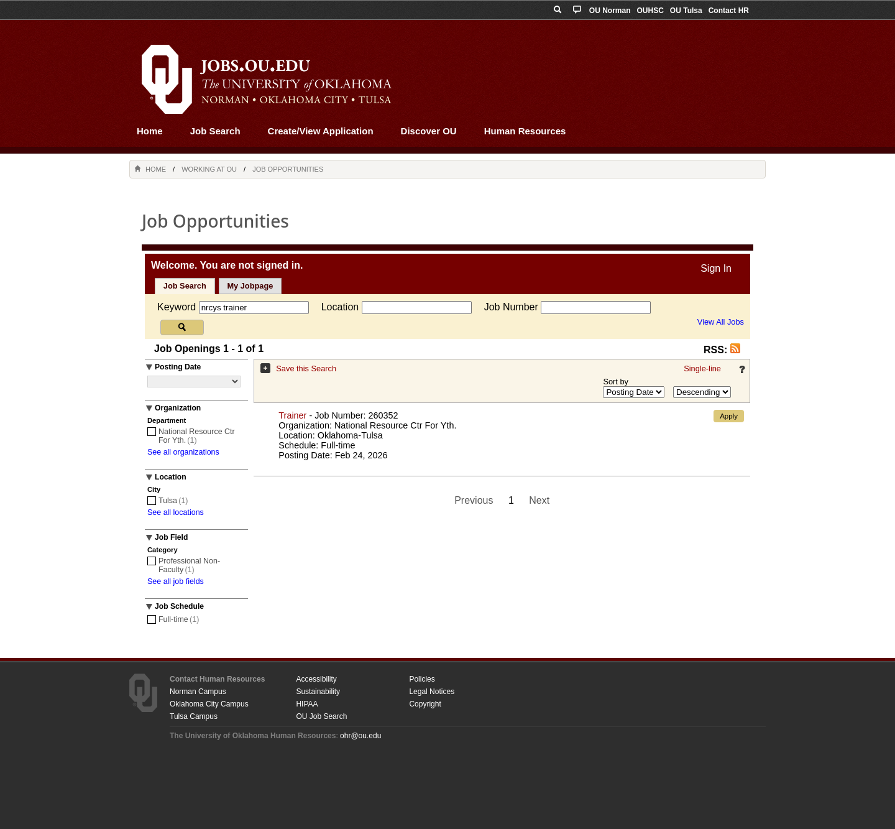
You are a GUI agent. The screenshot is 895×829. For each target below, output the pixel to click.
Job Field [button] (171, 537)
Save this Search (306, 368)
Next (539, 500)
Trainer (292, 415)
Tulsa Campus (194, 716)
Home (150, 131)
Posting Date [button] (178, 367)
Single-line (702, 368)
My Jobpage (250, 285)
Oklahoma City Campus (209, 704)
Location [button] (170, 477)
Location (341, 307)
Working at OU (209, 169)
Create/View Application (321, 131)
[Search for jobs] (182, 327)
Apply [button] (729, 416)
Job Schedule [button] (179, 606)
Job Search (215, 131)
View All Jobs (720, 322)
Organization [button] (178, 408)
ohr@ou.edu (360, 735)
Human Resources (525, 131)
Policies (421, 679)
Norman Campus (198, 691)
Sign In (716, 268)
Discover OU (429, 131)
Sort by (615, 381)
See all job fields (175, 581)
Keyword (178, 307)
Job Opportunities (287, 169)
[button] (735, 350)
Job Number (512, 307)
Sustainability (318, 691)
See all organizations (183, 452)
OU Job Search (321, 716)
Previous (473, 500)
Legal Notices (431, 691)
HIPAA (307, 704)
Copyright (425, 704)
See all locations (175, 512)
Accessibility (316, 679)
